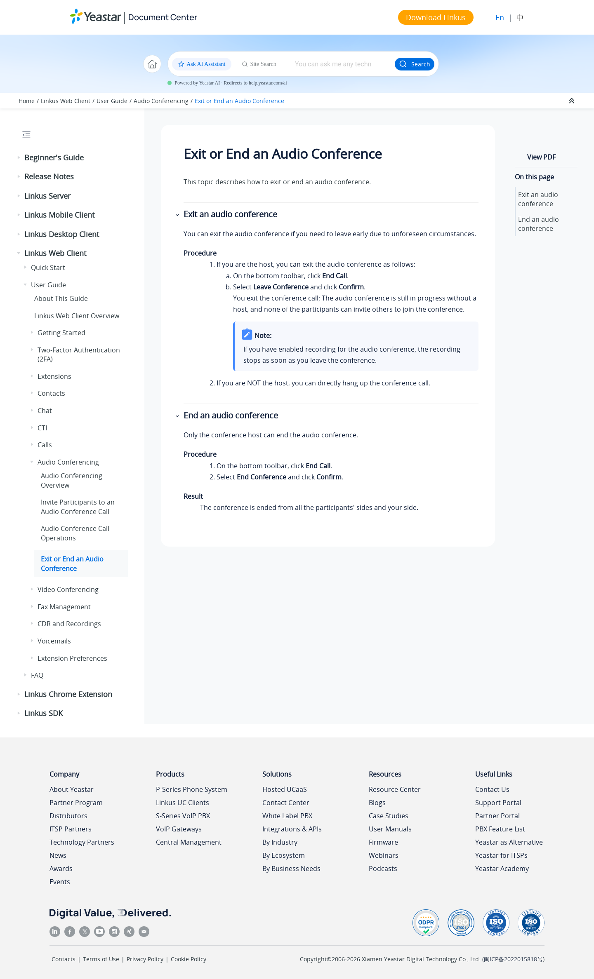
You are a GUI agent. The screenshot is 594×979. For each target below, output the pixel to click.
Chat (45, 410)
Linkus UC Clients (182, 802)
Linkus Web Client (65, 101)
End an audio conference (538, 224)
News (58, 855)
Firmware (383, 842)
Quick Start (48, 267)
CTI (42, 427)
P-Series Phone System (191, 789)
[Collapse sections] (572, 101)
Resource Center (395, 789)
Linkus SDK (43, 713)
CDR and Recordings (69, 623)
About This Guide (61, 298)
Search (414, 64)
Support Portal (498, 802)
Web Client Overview (76, 315)
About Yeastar (72, 789)
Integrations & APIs (292, 828)
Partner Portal (497, 815)
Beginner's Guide (54, 157)
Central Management (189, 842)
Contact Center (285, 802)
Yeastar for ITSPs (501, 855)
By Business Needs (291, 868)
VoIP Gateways (179, 828)
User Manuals (390, 828)
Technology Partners (82, 842)
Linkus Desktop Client (61, 234)
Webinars (383, 855)
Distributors (68, 815)
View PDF (541, 157)
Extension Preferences (72, 658)
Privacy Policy (145, 959)
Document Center (162, 17)
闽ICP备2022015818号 (513, 959)
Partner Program (76, 802)
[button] (19, 157)
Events (60, 881)
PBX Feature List (500, 828)
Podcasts (383, 868)
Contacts (51, 393)
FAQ (37, 675)
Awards (61, 868)
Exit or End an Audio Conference (239, 101)
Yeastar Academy (502, 868)
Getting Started (61, 332)
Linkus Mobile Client (59, 215)
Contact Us (492, 789)
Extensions (54, 376)
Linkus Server (47, 196)
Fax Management (64, 606)
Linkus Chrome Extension (68, 694)
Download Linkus (436, 17)
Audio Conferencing (161, 101)
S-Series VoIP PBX (183, 815)
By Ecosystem (283, 855)
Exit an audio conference (538, 199)
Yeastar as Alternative (509, 842)
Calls (45, 444)
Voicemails (54, 641)
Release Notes (49, 176)
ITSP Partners (71, 828)
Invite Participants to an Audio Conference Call (78, 507)
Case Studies (388, 815)
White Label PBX (287, 815)
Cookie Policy (188, 959)
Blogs (377, 802)
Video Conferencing (68, 589)
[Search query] (342, 64)
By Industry (279, 842)
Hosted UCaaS (284, 789)
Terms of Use (101, 959)
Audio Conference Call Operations (75, 533)
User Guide (112, 101)
